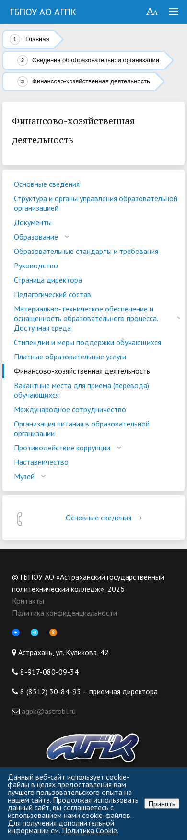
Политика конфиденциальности (64, 613)
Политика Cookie (89, 830)
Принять (161, 803)
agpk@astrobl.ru (48, 711)
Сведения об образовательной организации (95, 60)
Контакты (28, 601)
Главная (37, 39)
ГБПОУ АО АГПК (43, 12)
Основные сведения (106, 517)
